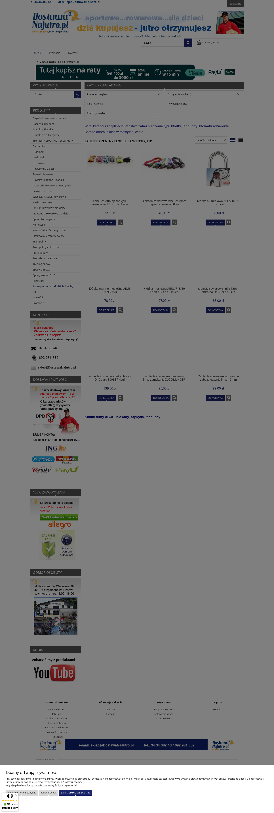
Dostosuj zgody (48, 792)
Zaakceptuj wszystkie (75, 792)
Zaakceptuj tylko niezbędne (22, 792)
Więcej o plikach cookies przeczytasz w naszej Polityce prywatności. (41, 785)
